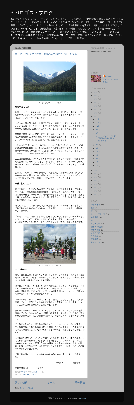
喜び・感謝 (95, 224)
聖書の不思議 (96, 227)
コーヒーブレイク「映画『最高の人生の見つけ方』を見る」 (47, 54)
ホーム (51, 382)
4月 (97, 155)
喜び (93, 220)
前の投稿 (80, 382)
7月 (97, 145)
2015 (95, 180)
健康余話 (94, 217)
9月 (97, 130)
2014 (95, 184)
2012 (95, 191)
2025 (95, 95)
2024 (95, 99)
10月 (98, 126)
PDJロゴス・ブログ (31, 12)
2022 (95, 106)
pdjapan (108, 76)
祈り (93, 211)
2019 (95, 116)
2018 (95, 170)
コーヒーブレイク (29, 375)
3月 (97, 159)
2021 (95, 109)
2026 (95, 92)
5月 (97, 152)
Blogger (83, 398)
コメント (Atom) (26, 388)
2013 (95, 187)
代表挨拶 (94, 236)
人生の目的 (95, 233)
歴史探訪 (94, 239)
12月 (98, 119)
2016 (95, 177)
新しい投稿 (21, 382)
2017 (95, 174)
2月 (97, 162)
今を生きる (95, 205)
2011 (95, 194)
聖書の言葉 (95, 230)
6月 (97, 148)
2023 (95, 102)
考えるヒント (96, 242)
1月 (97, 166)
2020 (95, 113)
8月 (97, 133)
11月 (98, 123)
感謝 (93, 208)
